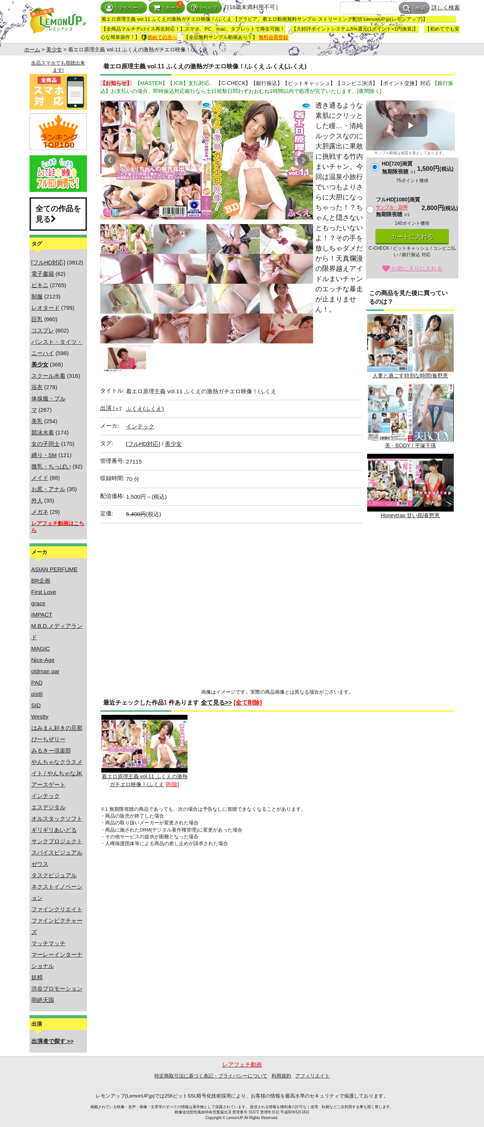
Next (303, 160)
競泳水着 (42, 432)
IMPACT (42, 614)
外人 (37, 500)
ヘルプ (204, 8)
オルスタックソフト (56, 818)
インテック (45, 796)
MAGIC (40, 648)
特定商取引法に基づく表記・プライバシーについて (210, 1076)
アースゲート (48, 784)
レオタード (45, 308)
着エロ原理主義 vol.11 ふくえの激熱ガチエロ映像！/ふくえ (144, 751)
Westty (40, 716)
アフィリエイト (312, 1076)
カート (166, 8)
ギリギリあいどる (54, 830)
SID (36, 705)
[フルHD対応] (48, 262)
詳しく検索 (445, 7)
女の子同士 (45, 444)
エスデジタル (48, 807)
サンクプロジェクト (56, 841)
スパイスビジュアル (56, 852)
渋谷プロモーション (56, 988)
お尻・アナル (48, 489)
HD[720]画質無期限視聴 (399, 168)
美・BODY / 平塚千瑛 (410, 416)
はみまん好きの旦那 (56, 728)
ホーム (32, 49)
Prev (110, 160)
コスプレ (42, 330)
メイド (39, 478)
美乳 (37, 421)
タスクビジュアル (54, 875)
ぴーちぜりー (48, 739)
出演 (110, 408)
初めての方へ (159, 37)
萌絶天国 (42, 1000)
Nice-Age (43, 660)
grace (38, 603)
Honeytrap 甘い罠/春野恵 (410, 486)
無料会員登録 (273, 37)
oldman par (45, 671)
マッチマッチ (48, 943)
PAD (37, 682)
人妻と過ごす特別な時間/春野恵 (410, 346)
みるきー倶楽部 (51, 750)
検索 (414, 8)
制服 (37, 296)
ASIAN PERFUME (54, 569)
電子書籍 (42, 274)
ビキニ (39, 285)
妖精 (37, 977)
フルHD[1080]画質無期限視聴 (398, 206)
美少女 (54, 49)
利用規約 (281, 1076)
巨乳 (37, 319)
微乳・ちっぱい (51, 466)
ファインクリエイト (56, 909)
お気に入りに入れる (412, 268)
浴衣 (37, 387)
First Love (43, 592)
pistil (37, 694)
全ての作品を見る (58, 214)
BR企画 (41, 580)
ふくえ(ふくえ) (145, 408)
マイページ (124, 8)
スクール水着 (48, 376)
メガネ (39, 512)
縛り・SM (44, 455)
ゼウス (39, 864)
